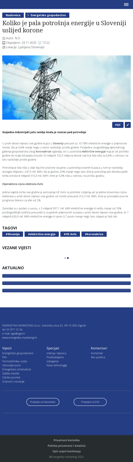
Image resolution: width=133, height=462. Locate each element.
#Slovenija (13, 234)
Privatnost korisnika (66, 440)
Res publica (98, 357)
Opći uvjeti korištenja (66, 451)
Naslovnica (13, 15)
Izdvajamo (53, 361)
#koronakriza (94, 234)
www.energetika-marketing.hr (19, 337)
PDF (118, 125)
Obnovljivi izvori (11, 365)
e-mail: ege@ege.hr (13, 333)
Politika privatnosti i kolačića (67, 445)
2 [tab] (68, 258)
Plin (4, 357)
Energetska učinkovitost (16, 369)
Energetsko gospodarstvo (48, 15)
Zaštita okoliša (10, 373)
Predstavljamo (55, 357)
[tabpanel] (66, 87)
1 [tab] (65, 258)
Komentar (97, 353)
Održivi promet (11, 377)
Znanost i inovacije (13, 381)
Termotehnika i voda (14, 361)
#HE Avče (70, 234)
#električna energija (41, 234)
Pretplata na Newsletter (43, 402)
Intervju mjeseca (56, 353)
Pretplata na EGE (90, 402)
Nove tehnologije (57, 365)
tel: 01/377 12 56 (12, 329)
